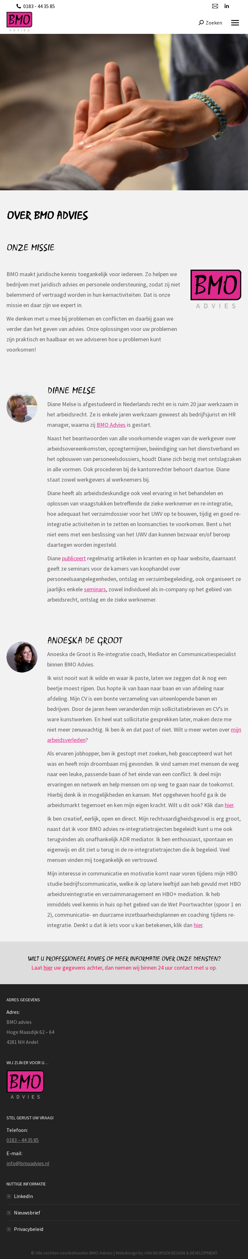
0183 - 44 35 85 (39, 6)
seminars (95, 589)
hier (229, 805)
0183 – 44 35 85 (22, 1140)
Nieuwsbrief (27, 1212)
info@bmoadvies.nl (27, 1163)
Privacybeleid (28, 1229)
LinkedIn (23, 1196)
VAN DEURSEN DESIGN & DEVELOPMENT (180, 1253)
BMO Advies (111, 424)
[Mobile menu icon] (235, 22)
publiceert (74, 558)
